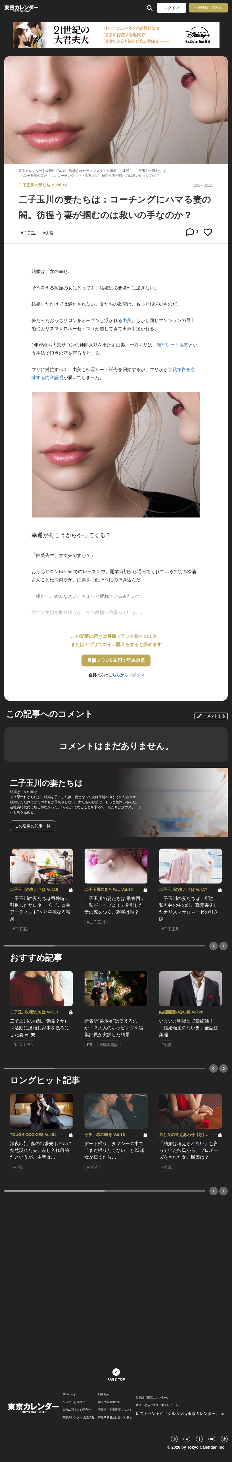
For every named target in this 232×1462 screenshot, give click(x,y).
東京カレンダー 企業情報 (78, 1417)
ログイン (171, 8)
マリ (90, 328)
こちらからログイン (126, 675)
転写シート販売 (173, 344)
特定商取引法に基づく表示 (115, 1417)
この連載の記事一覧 (33, 826)
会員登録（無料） (208, 7)
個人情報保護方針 (109, 1402)
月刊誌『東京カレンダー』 (153, 1397)
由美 (126, 320)
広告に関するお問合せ (76, 1409)
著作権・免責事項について (115, 1409)
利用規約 (103, 1394)
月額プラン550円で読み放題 (116, 660)
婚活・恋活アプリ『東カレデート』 (158, 1405)
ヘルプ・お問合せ (73, 1402)
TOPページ (69, 1394)
